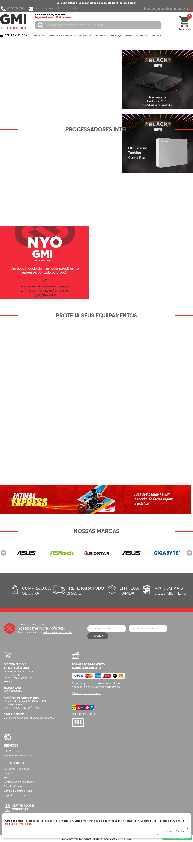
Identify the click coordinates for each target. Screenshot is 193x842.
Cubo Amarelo (93, 838)
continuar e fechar (172, 831)
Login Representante (15, 795)
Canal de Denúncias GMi (18, 790)
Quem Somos (11, 773)
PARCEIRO (156, 35)
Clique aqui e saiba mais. (86, 693)
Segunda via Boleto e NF (18, 755)
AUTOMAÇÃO (100, 35)
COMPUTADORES (83, 35)
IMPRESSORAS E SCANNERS (60, 35)
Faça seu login (43, 17)
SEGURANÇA (115, 35)
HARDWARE (38, 35)
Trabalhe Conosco (14, 786)
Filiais (6, 777)
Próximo (189, 553)
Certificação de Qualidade (19, 781)
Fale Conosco (11, 751)
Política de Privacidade (16, 768)
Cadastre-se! (63, 17)
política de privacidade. (57, 632)
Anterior (3, 553)
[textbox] (98, 25)
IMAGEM (129, 35)
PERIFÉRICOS (142, 35)
